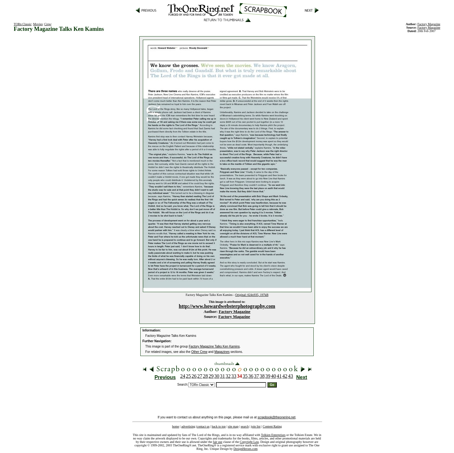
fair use (217, 442)
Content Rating (272, 426)
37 (256, 376)
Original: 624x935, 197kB (251, 295)
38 (262, 376)
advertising (188, 426)
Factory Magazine (235, 311)
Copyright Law (249, 442)
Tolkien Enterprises (273, 435)
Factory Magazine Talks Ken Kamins (214, 346)
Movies (38, 24)
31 (222, 376)
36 (250, 376)
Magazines (222, 352)
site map (233, 426)
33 (233, 376)
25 (188, 376)
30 (216, 376)
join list (255, 426)
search (245, 426)
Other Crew (199, 352)
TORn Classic (23, 24)
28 (205, 376)
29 (211, 376)
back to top (218, 426)
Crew (47, 24)
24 (182, 376)
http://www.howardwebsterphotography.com (227, 306)
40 (273, 376)
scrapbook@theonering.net (276, 417)
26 (194, 376)
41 (279, 376)
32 (228, 376)
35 (245, 376)
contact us (203, 426)
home (175, 426)
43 (290, 376)
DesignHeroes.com (246, 448)
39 (268, 376)
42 (285, 376)
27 (199, 376)
